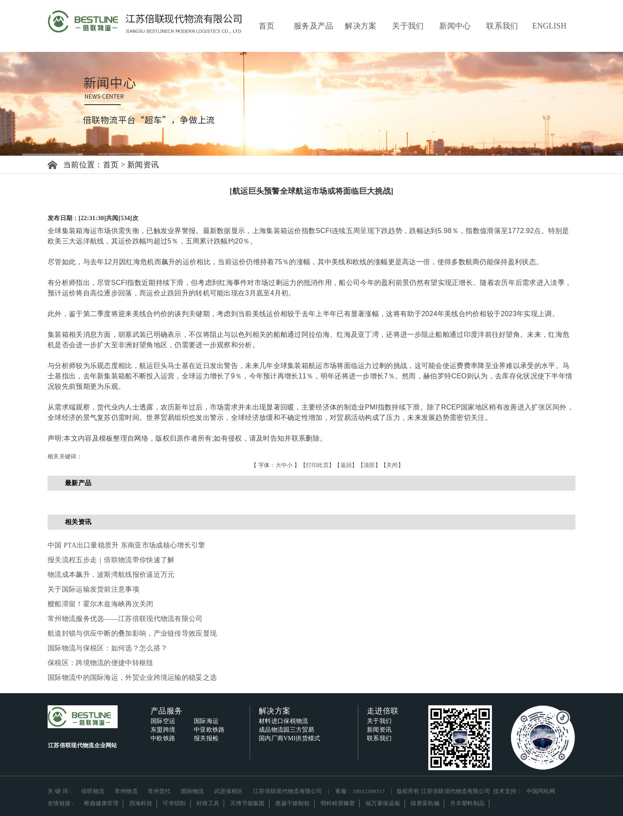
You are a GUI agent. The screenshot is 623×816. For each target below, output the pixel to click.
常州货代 (159, 791)
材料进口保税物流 (283, 721)
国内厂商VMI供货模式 (290, 738)
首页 (267, 26)
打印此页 (317, 465)
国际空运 (163, 721)
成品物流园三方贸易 (287, 729)
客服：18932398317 (360, 791)
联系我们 (502, 26)
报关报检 (206, 738)
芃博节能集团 (247, 803)
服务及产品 (314, 26)
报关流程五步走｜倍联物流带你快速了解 (111, 559)
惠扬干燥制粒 (292, 803)
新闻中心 (455, 26)
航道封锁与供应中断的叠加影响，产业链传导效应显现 (132, 633)
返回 (346, 465)
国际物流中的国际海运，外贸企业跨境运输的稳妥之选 (132, 677)
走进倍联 (382, 711)
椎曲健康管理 (101, 803)
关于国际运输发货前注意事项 (93, 589)
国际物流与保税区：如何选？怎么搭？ (107, 648)
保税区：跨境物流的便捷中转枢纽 (101, 662)
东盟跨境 (163, 729)
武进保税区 (228, 791)
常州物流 (126, 791)
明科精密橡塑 (338, 803)
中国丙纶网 (541, 791)
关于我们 (408, 26)
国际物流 (192, 791)
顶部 (369, 465)
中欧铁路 (163, 738)
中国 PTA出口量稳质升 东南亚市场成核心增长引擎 (126, 545)
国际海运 (206, 721)
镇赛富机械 (425, 803)
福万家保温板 (383, 803)
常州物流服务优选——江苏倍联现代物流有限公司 (125, 618)
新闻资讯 (143, 164)
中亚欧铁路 (209, 729)
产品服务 (166, 711)
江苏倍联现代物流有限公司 (287, 791)
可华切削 (174, 803)
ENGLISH (549, 26)
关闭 (392, 465)
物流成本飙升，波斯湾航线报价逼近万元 (111, 574)
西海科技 (140, 803)
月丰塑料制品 (467, 803)
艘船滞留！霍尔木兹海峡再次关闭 (101, 604)
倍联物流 (92, 791)
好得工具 (207, 803)
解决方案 (360, 26)
